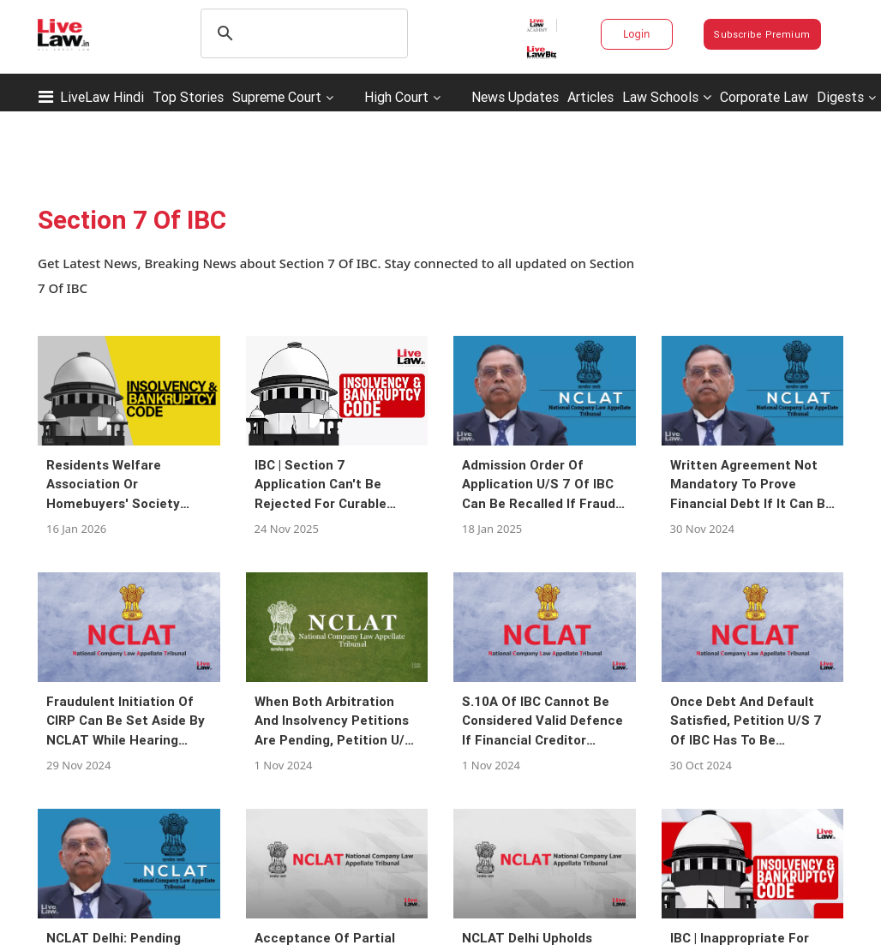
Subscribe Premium (762, 34)
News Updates (515, 96)
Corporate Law (764, 96)
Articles (590, 96)
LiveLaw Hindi (102, 96)
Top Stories (188, 96)
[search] (301, 33)
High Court (396, 96)
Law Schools (666, 96)
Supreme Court (276, 96)
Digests (840, 96)
